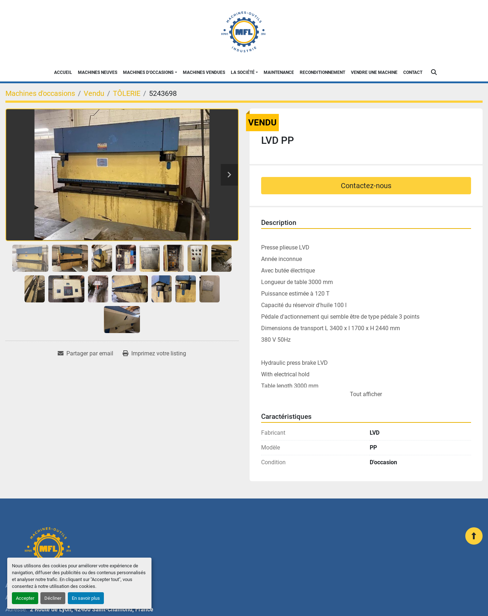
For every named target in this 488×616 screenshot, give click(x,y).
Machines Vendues (204, 72)
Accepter (25, 598)
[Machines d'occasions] (40, 93)
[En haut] (474, 536)
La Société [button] (243, 72)
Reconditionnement (322, 72)
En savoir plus (86, 598)
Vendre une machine (374, 72)
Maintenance (279, 72)
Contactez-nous (366, 185)
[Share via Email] (85, 353)
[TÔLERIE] (126, 93)
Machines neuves (97, 72)
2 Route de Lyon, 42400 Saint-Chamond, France (91, 609)
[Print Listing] (154, 353)
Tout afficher (366, 394)
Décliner (52, 598)
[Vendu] (94, 93)
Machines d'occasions (148, 72)
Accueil (63, 72)
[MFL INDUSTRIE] (47, 549)
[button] (150, 72)
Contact (412, 72)
